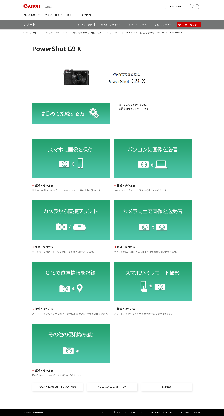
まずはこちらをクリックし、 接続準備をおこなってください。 (136, 106)
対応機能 (166, 387)
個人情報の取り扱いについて (162, 412)
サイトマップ (121, 412)
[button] (31, 15)
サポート (36, 32)
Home (25, 32)
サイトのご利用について (138, 412)
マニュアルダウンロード (54, 32)
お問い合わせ (107, 412)
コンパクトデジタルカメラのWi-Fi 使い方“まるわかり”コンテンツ (138, 32)
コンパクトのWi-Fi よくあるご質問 (57, 387)
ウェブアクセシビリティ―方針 (189, 412)
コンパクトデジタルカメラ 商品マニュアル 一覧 (88, 32)
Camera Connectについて (112, 387)
